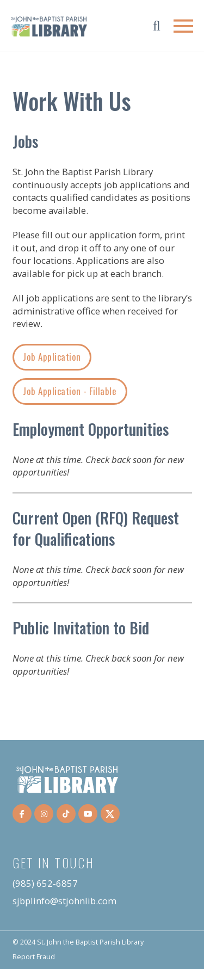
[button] (157, 26)
